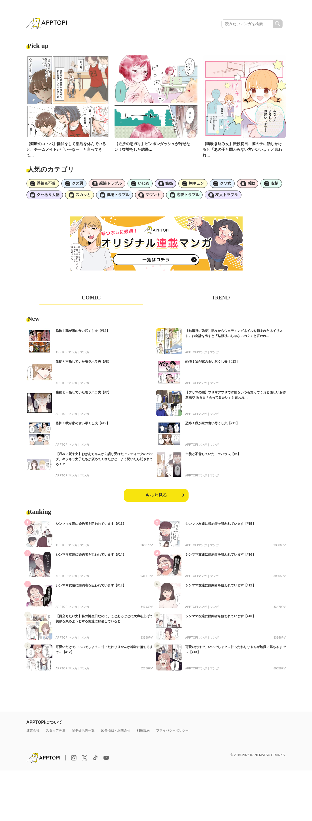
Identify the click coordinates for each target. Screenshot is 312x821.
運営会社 (32, 732)
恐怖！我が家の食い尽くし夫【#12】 (83, 425)
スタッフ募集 (55, 732)
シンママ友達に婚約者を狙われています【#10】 (220, 618)
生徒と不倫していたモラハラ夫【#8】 (83, 363)
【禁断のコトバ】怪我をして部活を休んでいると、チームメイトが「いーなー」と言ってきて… (66, 150)
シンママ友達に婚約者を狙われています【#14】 (91, 556)
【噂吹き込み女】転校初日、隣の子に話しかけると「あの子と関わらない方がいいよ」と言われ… (242, 150)
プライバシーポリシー (172, 732)
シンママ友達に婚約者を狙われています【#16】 (220, 556)
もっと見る (156, 497)
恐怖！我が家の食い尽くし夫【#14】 (83, 333)
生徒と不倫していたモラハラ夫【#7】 (83, 394)
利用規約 (143, 732)
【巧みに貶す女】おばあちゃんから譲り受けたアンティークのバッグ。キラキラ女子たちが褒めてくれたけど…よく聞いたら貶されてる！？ (104, 461)
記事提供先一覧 (83, 732)
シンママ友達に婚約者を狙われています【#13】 (91, 587)
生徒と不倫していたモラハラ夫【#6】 (213, 456)
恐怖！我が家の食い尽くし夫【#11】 (212, 425)
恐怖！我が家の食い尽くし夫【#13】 (212, 363)
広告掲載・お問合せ (115, 732)
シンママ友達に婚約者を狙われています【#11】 (91, 526)
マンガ (84, 354)
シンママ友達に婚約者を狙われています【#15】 (220, 526)
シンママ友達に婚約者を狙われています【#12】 (220, 587)
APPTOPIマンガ (66, 354)
